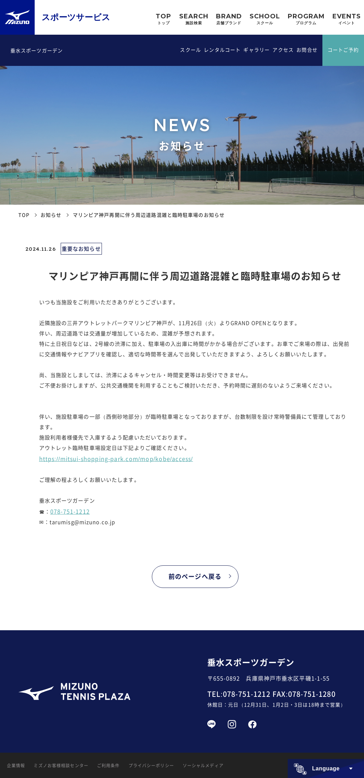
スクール (190, 49)
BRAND (229, 19)
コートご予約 (343, 49)
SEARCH (193, 19)
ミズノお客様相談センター (61, 765)
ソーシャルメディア (203, 765)
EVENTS (346, 19)
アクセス (282, 49)
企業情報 (16, 765)
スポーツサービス (76, 17)
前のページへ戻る (195, 576)
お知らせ (51, 214)
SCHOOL (265, 19)
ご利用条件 (108, 765)
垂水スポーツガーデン (36, 50)
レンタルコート (222, 49)
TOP (163, 19)
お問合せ (306, 49)
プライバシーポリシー (151, 765)
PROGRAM (306, 19)
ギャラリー (256, 49)
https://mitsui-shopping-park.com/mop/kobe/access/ (116, 458)
